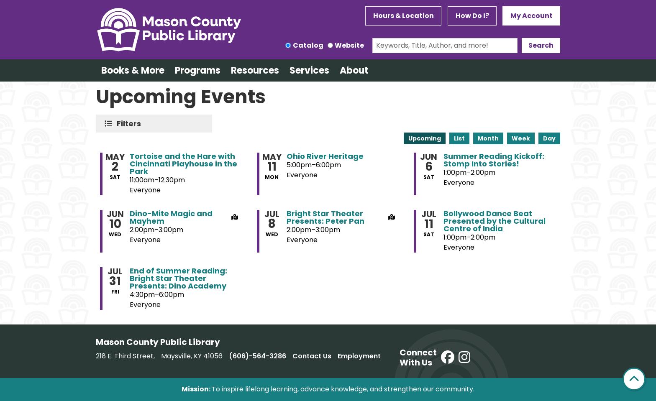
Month (488, 138)
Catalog (308, 45)
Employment (359, 356)
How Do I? (472, 15)
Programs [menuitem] (197, 70)
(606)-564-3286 (257, 356)
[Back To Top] (634, 379)
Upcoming (424, 138)
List (459, 138)
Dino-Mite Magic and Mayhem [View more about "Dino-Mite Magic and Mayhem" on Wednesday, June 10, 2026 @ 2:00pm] (171, 217)
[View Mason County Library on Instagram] (464, 357)
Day (549, 138)
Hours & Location (403, 15)
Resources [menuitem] (255, 70)
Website (349, 45)
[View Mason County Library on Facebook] (447, 357)
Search (541, 45)
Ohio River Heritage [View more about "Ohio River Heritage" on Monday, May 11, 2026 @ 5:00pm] (325, 156)
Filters (131, 123)
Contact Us (311, 356)
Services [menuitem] (309, 70)
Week (521, 138)
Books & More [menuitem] (132, 70)
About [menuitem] (354, 70)
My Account (531, 15)
